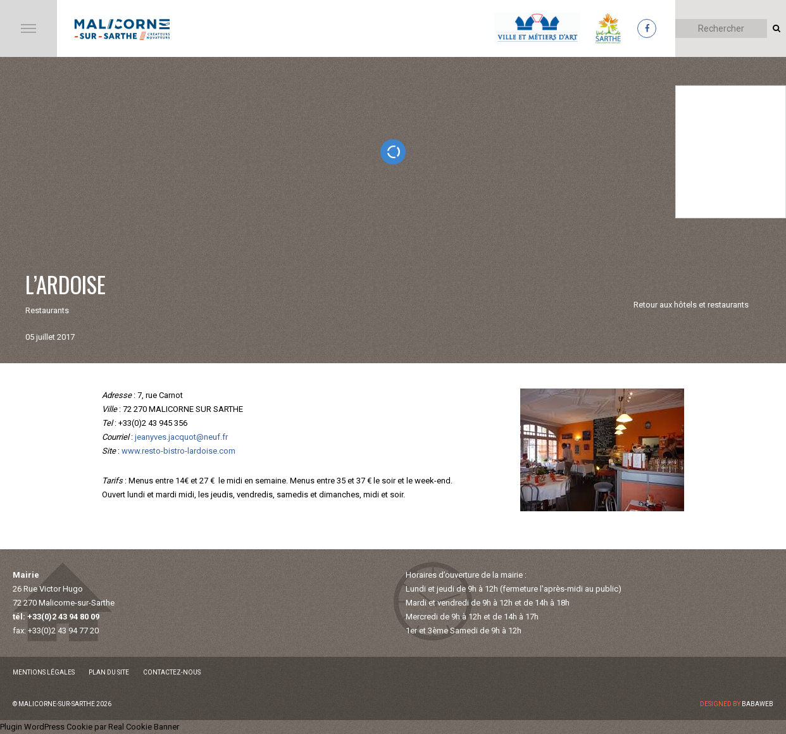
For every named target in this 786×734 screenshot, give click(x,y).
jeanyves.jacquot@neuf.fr (181, 437)
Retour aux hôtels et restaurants (691, 304)
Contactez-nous (172, 672)
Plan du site (109, 672)
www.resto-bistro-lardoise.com (178, 451)
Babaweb (757, 703)
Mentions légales (44, 672)
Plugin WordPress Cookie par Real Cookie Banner (89, 726)
